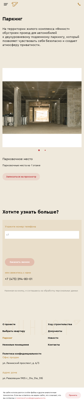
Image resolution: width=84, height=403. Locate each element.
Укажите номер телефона (20, 226)
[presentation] (28, 248)
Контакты (54, 344)
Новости (53, 338)
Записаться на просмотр (21, 176)
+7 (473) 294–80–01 (18, 279)
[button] (39, 150)
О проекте (8, 324)
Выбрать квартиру (13, 331)
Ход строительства (60, 324)
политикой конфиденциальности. (31, 398)
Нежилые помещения (15, 344)
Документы (55, 331)
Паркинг (7, 338)
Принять (73, 395)
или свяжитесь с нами (18, 272)
